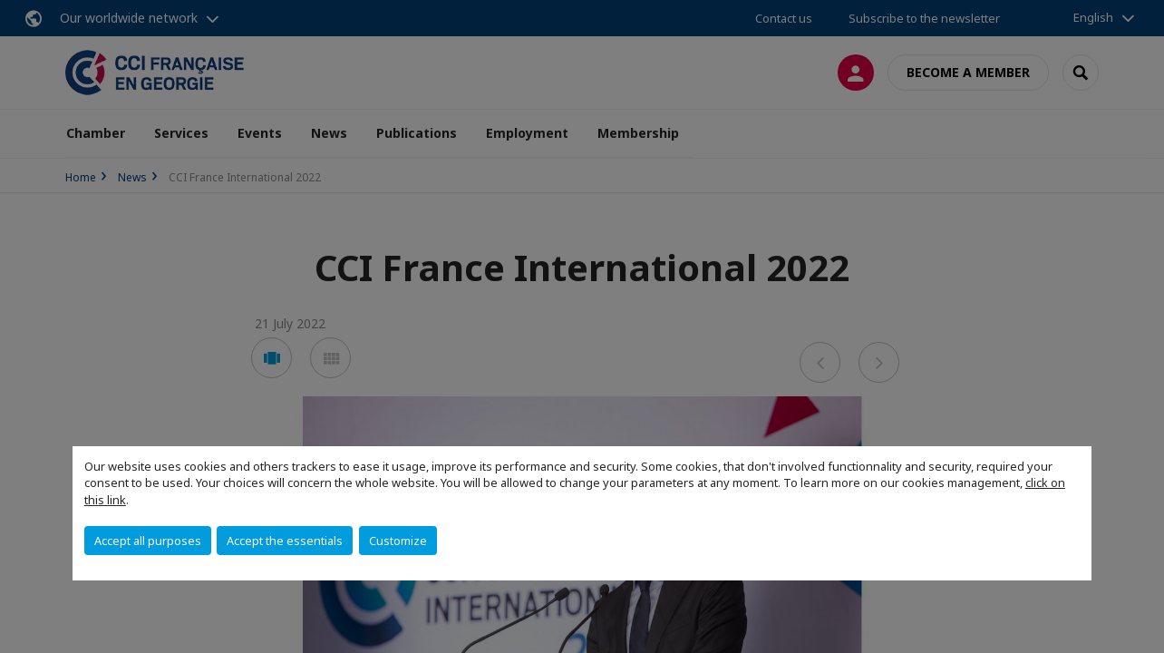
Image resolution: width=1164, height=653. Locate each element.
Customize (398, 540)
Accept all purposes (147, 540)
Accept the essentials (285, 540)
